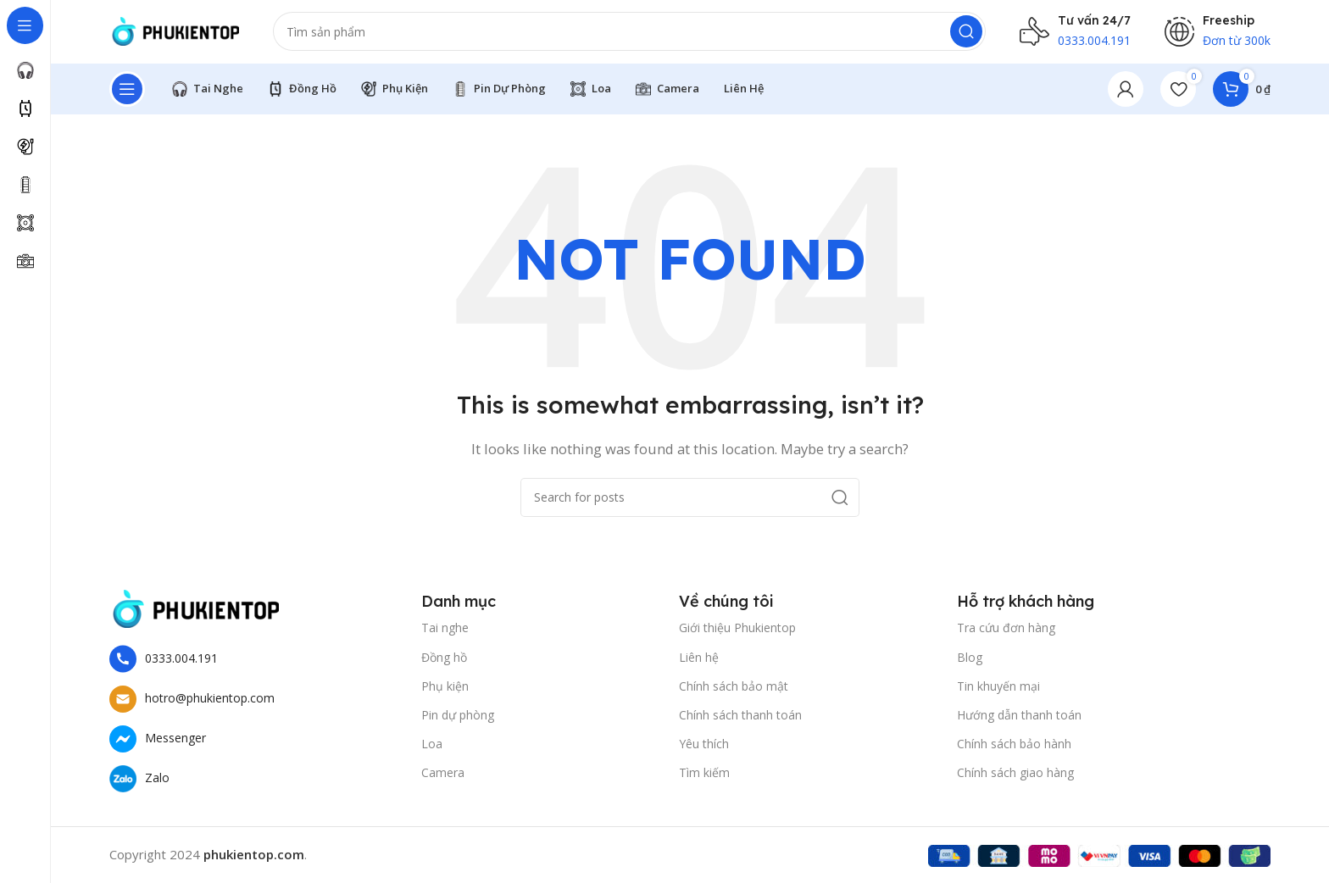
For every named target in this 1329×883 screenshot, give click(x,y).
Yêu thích (704, 749)
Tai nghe (445, 633)
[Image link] (194, 611)
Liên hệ (699, 661)
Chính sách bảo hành (1014, 749)
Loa (431, 749)
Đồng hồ (444, 661)
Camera (442, 777)
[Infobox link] (1075, 34)
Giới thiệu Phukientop (737, 633)
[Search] (564, 33)
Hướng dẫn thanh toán (1019, 719)
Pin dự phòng (457, 719)
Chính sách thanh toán (740, 719)
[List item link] (256, 663)
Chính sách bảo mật (733, 690)
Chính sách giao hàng (1015, 777)
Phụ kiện (445, 690)
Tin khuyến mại (998, 690)
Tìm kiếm (704, 777)
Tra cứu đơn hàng (1006, 633)
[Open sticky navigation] (127, 93)
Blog (969, 661)
